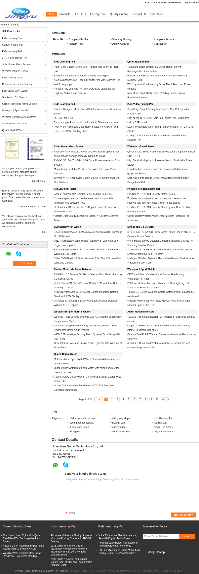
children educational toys (82, 418)
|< (95, 399)
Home (51, 14)
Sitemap (159, 552)
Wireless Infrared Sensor (15, 71)
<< (100, 399)
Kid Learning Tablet (12, 77)
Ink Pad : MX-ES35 (64, 118)
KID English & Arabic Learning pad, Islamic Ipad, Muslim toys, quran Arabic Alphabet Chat (71, 562)
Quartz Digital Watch (13, 130)
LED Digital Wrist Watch (14, 90)
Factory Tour (98, 14)
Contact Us (139, 14)
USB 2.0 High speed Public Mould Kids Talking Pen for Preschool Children (119, 551)
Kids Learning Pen (12, 38)
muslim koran (118, 427)
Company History (121, 39)
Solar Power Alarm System (16, 64)
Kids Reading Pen (163, 418)
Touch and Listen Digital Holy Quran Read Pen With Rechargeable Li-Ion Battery (22, 538)
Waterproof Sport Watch (15, 110)
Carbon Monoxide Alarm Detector (19, 103)
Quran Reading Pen (12, 44)
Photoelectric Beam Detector (17, 84)
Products (64, 14)
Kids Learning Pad (12, 51)
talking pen (74, 431)
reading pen (160, 422)
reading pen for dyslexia (81, 422)
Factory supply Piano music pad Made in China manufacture (86, 122)
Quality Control (119, 14)
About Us (80, 14)
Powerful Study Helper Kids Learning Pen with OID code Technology (118, 544)
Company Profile (78, 39)
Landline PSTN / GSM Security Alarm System (151, 194)
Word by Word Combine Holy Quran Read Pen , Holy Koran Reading (22, 554)
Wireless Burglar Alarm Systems (19, 117)
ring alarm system (163, 431)
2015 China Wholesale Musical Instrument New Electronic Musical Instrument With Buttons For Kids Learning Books (69, 550)
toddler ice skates (163, 427)
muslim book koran (79, 427)
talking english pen (121, 418)
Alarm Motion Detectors (14, 123)
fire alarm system (120, 431)
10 (157, 399)
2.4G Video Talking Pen (14, 58)
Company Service (164, 39)
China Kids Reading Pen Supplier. (50, 571)
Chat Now (156, 14)
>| (168, 399)
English (194, 2)
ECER (178, 571)
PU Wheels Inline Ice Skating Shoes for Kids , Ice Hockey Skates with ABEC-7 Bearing (71, 538)
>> (162, 399)
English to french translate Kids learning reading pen (81, 75)
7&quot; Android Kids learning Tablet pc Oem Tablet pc (83, 194)
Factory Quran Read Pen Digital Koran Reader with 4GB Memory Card (23, 547)
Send (187, 536)
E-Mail (149, 552)
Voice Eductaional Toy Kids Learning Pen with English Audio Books (118, 537)
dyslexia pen (118, 422)
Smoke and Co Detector (15, 97)
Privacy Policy (22, 571)
